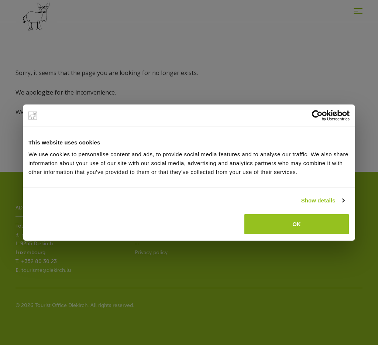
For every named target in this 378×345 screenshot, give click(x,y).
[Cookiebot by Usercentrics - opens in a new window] (317, 115)
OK (296, 224)
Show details (318, 200)
